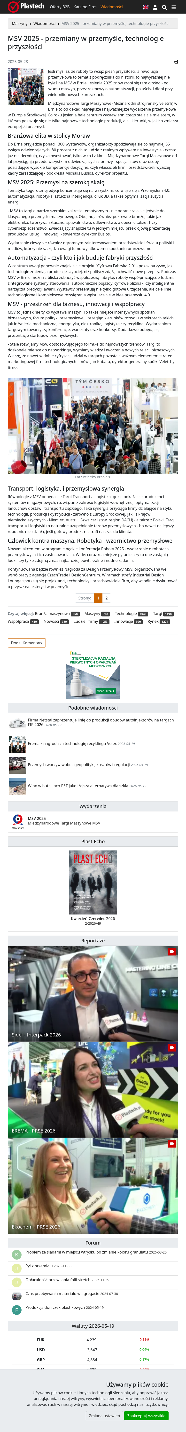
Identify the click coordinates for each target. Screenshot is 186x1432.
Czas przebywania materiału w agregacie (71, 1293)
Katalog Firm (85, 6)
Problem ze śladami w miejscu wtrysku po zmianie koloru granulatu (96, 1252)
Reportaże (93, 940)
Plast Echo (93, 841)
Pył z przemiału (48, 1266)
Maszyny (20, 23)
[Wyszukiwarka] (164, 6)
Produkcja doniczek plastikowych (64, 1307)
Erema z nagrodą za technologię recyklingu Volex (72, 743)
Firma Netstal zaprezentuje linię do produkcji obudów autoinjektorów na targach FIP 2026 (101, 722)
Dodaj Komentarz (27, 643)
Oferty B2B (60, 6)
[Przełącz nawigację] (173, 6)
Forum (93, 1242)
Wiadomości (112, 6)
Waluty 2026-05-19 (93, 1326)
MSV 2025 (64, 821)
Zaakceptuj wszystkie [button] (146, 1415)
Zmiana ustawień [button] (104, 1415)
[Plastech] (26, 7)
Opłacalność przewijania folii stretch (67, 1279)
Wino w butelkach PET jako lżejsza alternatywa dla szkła (78, 785)
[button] (155, 6)
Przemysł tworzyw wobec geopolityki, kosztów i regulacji (79, 764)
